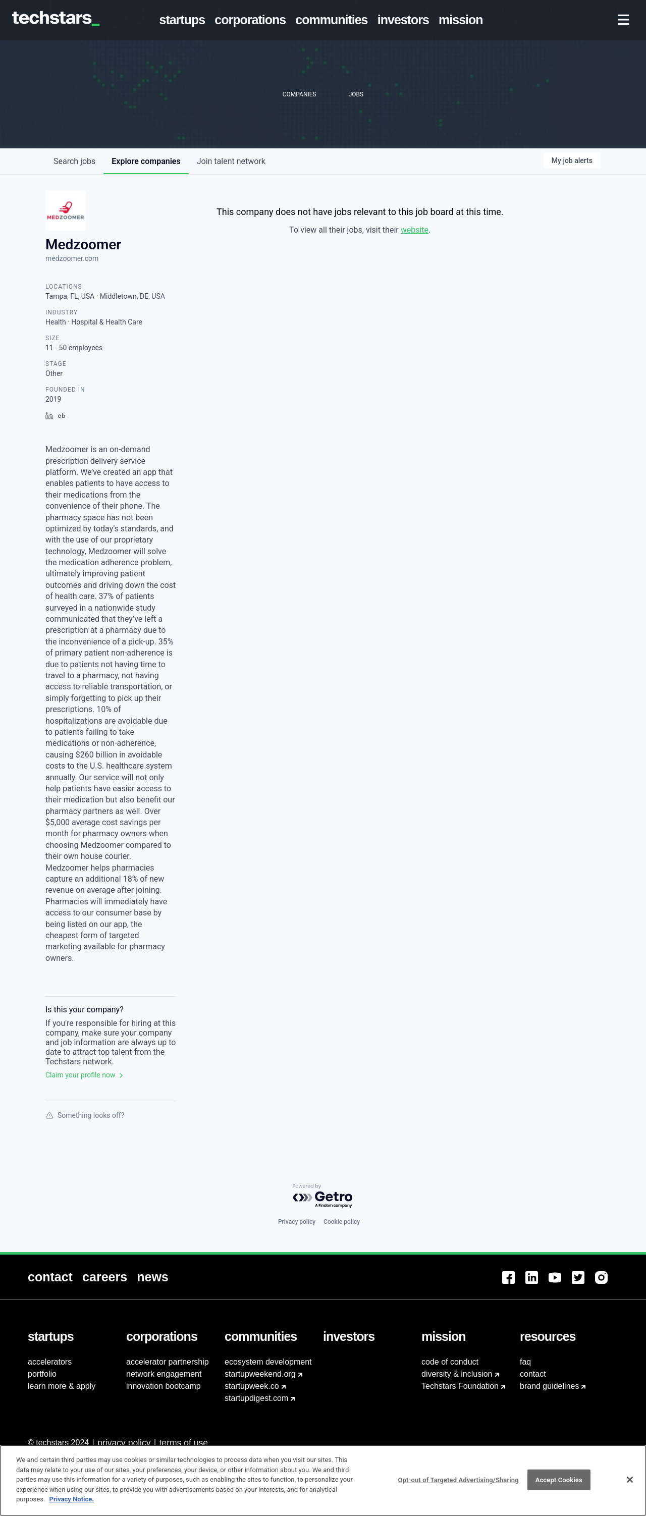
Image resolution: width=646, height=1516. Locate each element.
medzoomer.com (71, 258)
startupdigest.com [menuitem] (256, 1398)
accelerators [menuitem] (50, 1362)
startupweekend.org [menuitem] (260, 1374)
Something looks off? (84, 1115)
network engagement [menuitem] (163, 1374)
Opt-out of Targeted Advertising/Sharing (458, 1484)
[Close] (630, 1484)
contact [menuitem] (533, 1374)
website (414, 230)
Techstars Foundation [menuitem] (460, 1386)
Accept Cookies (558, 1484)
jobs (74, 161)
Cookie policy (342, 1221)
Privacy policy (296, 1221)
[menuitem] (184, 20)
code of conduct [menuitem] (449, 1362)
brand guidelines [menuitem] (549, 1386)
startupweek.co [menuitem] (252, 1386)
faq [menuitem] (525, 1362)
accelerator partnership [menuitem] (167, 1362)
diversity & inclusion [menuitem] (457, 1374)
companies (146, 161)
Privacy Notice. (71, 1504)
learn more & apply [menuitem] (61, 1386)
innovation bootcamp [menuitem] (163, 1386)
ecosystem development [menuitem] (268, 1362)
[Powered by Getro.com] (323, 1196)
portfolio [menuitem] (42, 1374)
